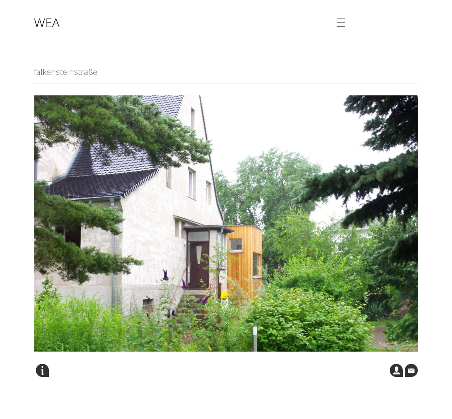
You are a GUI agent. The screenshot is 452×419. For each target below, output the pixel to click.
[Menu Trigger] (341, 23)
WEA (47, 22)
